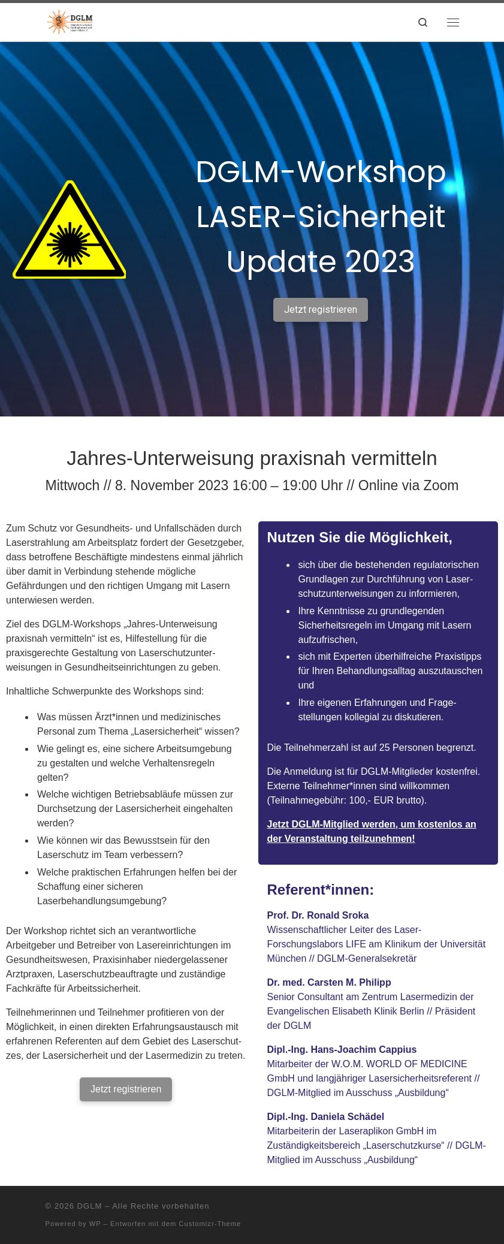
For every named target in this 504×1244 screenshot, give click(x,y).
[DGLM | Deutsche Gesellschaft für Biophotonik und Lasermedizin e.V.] (70, 20)
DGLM (89, 1205)
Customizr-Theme (210, 1223)
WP (95, 1223)
